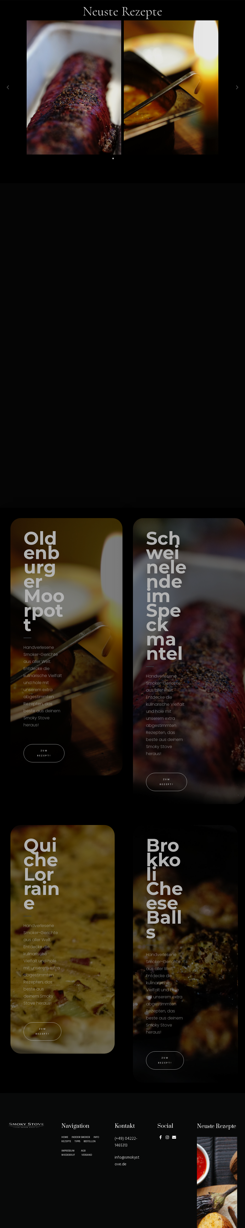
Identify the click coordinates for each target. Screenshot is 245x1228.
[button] (113, 115)
